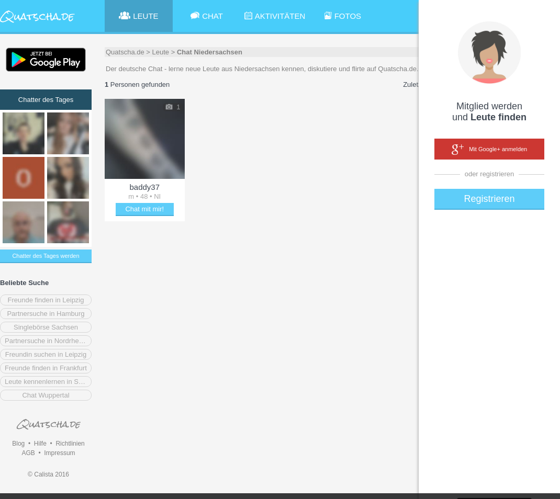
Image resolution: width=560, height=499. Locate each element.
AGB (28, 453)
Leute (161, 52)
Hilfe (40, 443)
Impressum (59, 453)
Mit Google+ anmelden (489, 149)
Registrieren (489, 199)
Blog (18, 443)
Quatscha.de (125, 52)
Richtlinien (69, 443)
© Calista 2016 (48, 474)
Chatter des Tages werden (45, 256)
